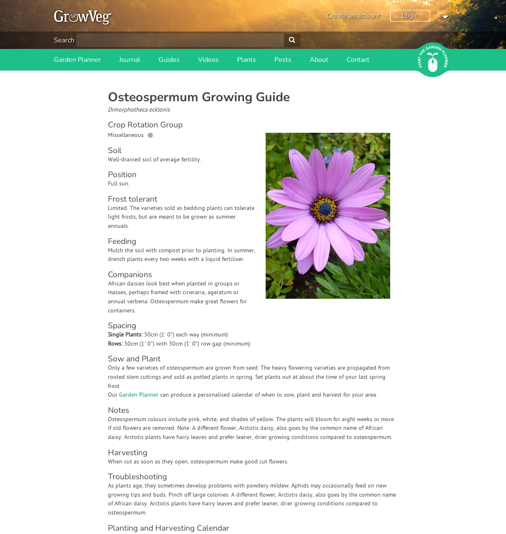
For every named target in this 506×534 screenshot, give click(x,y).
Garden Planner (77, 59)
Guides (169, 59)
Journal (129, 59)
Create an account (353, 15)
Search (64, 40)
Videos (208, 59)
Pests (282, 59)
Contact (358, 59)
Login (410, 15)
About (319, 59)
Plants (246, 59)
